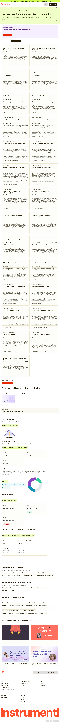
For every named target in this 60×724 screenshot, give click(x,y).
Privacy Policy (20, 721)
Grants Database (52, 672)
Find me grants (8, 34)
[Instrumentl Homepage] (6, 4)
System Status (34, 721)
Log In (46, 4)
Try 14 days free (53, 4)
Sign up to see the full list (7, 383)
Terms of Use (27, 721)
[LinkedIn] (57, 721)
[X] (51, 721)
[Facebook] (47, 721)
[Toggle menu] (58, 4)
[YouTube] (54, 721)
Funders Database (39, 672)
